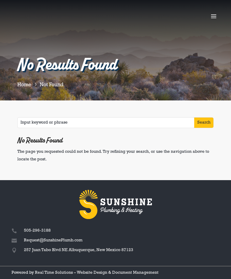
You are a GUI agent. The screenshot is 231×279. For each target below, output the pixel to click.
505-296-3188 (37, 231)
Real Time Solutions (54, 273)
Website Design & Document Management (117, 273)
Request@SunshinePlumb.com (53, 240)
